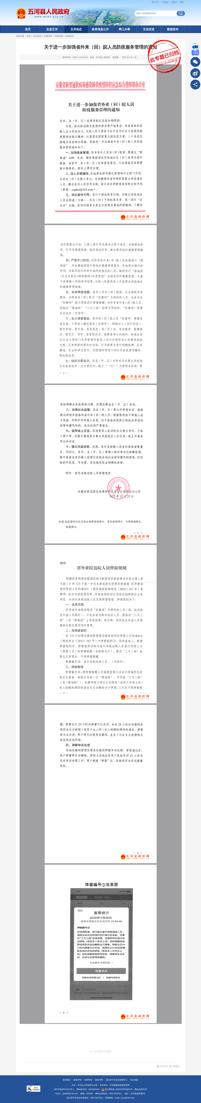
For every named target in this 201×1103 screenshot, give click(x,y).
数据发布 (172, 29)
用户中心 (156, 2)
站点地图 (134, 1080)
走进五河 (52, 29)
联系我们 (67, 1080)
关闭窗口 (176, 1066)
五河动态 (76, 29)
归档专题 (59, 36)
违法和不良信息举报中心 (117, 1080)
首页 (28, 29)
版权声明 (78, 1080)
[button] (165, 2)
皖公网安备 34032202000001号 (117, 1089)
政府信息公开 (100, 29)
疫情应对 (70, 36)
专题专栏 (48, 36)
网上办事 (124, 29)
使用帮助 (88, 1080)
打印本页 (164, 1066)
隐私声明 (99, 1080)
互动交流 (148, 29)
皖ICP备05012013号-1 (64, 1089)
